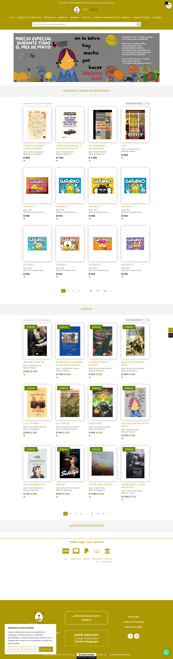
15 (99, 76)
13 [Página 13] (98, 514)
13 (95, 76)
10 (89, 76)
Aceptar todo (46, 649)
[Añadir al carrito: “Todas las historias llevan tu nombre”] (24, 161)
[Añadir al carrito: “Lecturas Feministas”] (24, 497)
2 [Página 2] (68, 291)
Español (157, 17)
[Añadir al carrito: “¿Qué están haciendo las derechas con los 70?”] (57, 161)
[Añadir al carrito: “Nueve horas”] (90, 436)
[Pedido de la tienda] (137, 103)
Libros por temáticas (29, 17)
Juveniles (63, 17)
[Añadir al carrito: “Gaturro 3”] (57, 277)
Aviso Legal (133, 617)
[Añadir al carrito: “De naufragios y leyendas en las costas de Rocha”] (57, 377)
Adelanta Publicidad (121, 654)
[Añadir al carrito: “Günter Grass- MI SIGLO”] (90, 497)
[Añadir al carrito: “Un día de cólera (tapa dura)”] (122, 377)
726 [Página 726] (90, 291)
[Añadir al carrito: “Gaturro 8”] (122, 219)
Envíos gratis (91, 3)
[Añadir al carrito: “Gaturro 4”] (24, 277)
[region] (30, 639)
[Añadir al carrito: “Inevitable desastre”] (24, 375)
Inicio (12, 17)
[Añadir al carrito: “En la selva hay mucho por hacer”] (122, 439)
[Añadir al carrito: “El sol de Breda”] (24, 436)
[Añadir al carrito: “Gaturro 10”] (57, 219)
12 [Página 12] (92, 514)
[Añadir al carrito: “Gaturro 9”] (90, 219)
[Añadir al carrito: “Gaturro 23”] (122, 277)
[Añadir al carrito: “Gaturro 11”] (24, 219)
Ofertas (86, 17)
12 (93, 76)
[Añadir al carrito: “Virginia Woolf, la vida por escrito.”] (122, 500)
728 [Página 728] (104, 291)
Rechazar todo (30, 649)
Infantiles (49, 17)
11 (91, 76)
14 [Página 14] (103, 514)
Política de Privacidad (133, 622)
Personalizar (15, 649)
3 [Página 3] (73, 291)
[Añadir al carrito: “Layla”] (122, 158)
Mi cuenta (63, 3)
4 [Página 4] (78, 291)
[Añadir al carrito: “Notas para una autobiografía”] (90, 161)
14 (97, 76)
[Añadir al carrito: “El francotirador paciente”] (90, 377)
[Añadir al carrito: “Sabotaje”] (57, 497)
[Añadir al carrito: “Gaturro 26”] (90, 277)
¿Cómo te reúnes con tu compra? (111, 17)
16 (101, 76)
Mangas (74, 17)
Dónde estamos (77, 3)
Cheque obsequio (106, 3)
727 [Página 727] (97, 291)
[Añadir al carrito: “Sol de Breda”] (57, 436)
